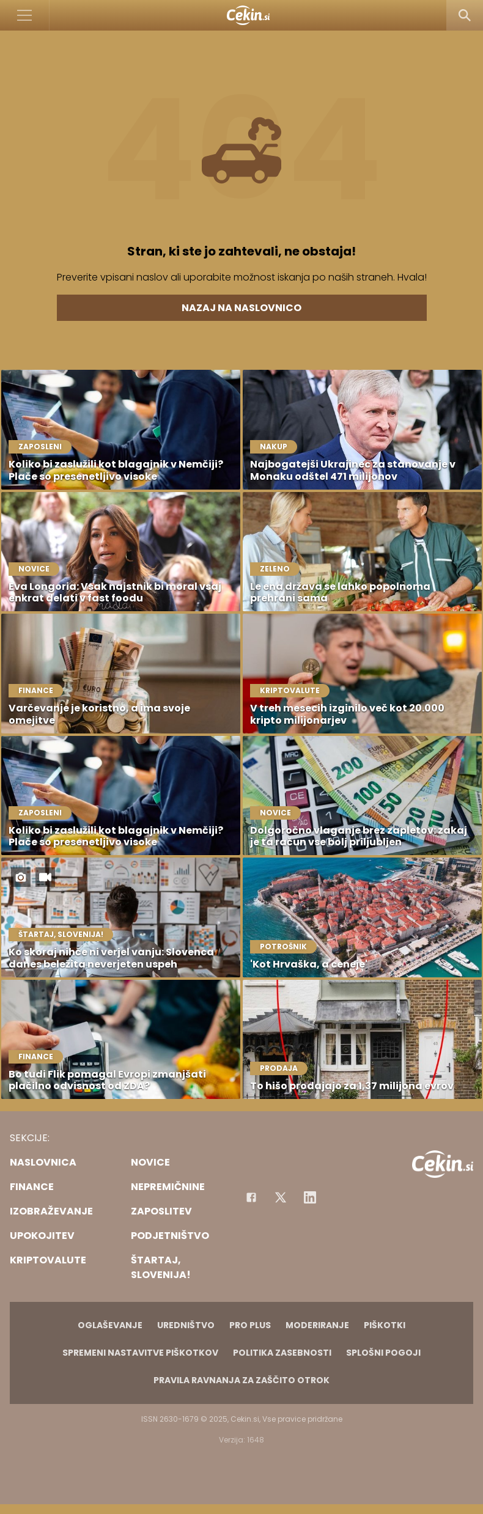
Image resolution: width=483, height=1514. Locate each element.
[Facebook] (251, 1197)
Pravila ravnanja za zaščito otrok (241, 1380)
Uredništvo (186, 1325)
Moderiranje (317, 1325)
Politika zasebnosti (282, 1353)
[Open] (25, 15)
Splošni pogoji (383, 1353)
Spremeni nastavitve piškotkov (140, 1353)
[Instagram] (310, 1197)
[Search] (464, 15)
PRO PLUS (250, 1325)
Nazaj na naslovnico (241, 308)
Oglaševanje (110, 1325)
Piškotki (384, 1325)
